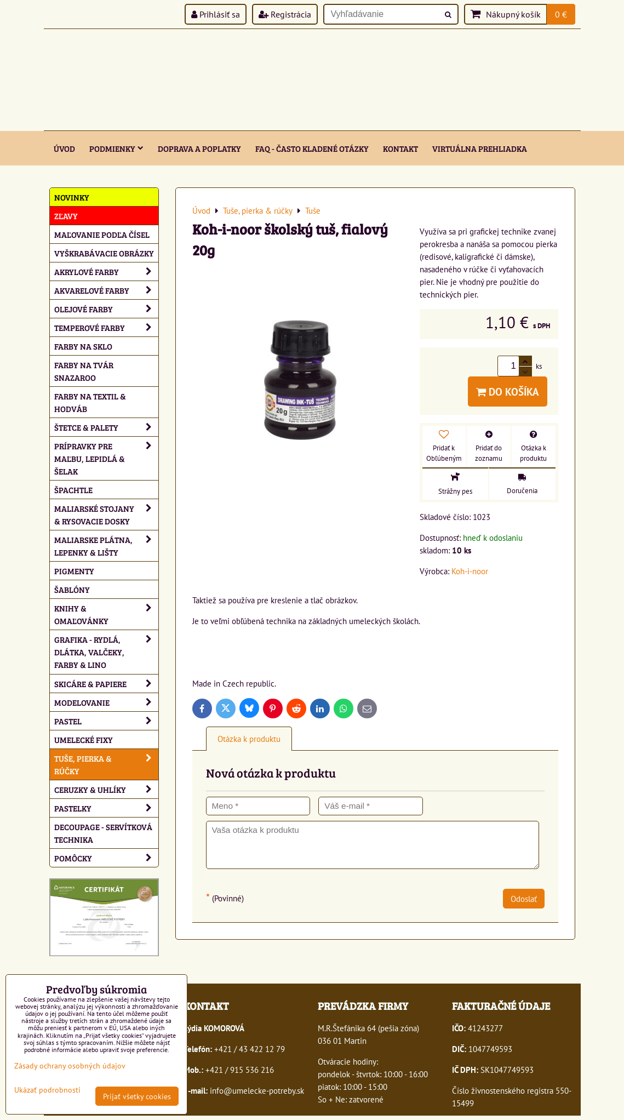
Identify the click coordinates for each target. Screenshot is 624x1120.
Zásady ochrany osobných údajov (69, 1065)
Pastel (106, 721)
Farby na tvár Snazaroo (83, 371)
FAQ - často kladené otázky (312, 148)
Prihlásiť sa (215, 14)
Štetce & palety (106, 427)
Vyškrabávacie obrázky (104, 253)
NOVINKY (71, 197)
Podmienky (116, 148)
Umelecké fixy (83, 739)
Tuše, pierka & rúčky (106, 764)
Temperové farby (106, 327)
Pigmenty (74, 570)
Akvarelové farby (106, 290)
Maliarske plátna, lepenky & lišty (106, 545)
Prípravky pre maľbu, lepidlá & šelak (106, 458)
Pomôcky (106, 858)
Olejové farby (106, 309)
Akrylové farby (106, 271)
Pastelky (106, 808)
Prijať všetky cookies (137, 1096)
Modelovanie (106, 702)
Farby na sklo (83, 346)
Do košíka (507, 391)
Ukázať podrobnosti (47, 1089)
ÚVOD (64, 148)
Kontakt (400, 148)
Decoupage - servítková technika (103, 833)
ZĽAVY (66, 215)
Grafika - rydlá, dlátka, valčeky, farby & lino (106, 651)
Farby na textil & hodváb (90, 402)
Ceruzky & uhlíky (106, 789)
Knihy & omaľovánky (106, 614)
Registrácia (285, 14)
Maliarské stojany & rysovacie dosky (106, 514)
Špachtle (73, 489)
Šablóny (72, 589)
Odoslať (524, 898)
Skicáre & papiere (106, 684)
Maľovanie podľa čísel (102, 234)
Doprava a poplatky (199, 148)
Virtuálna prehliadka (479, 148)
